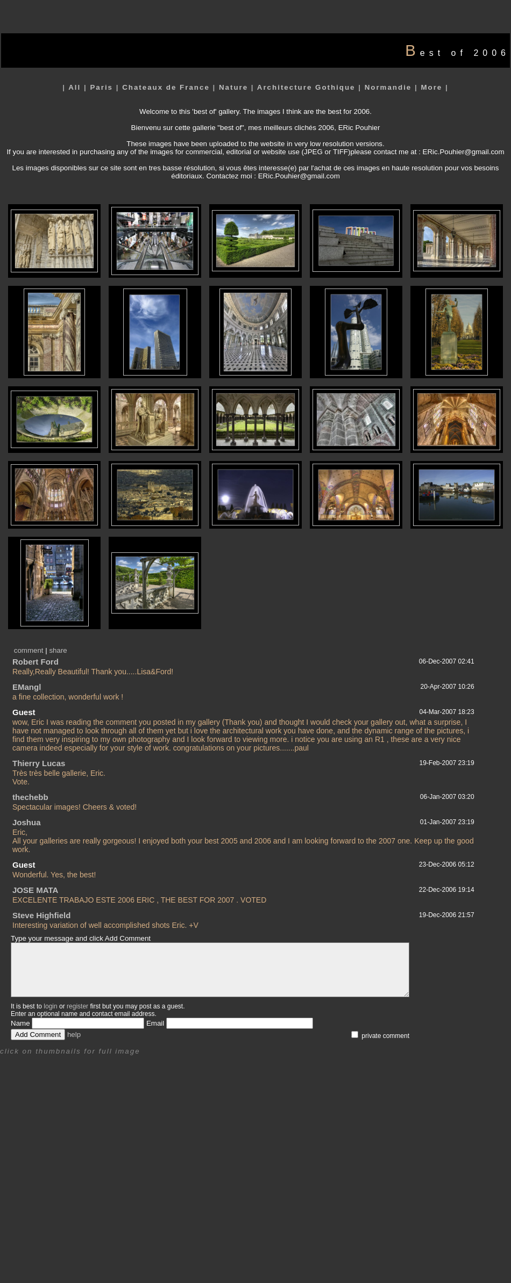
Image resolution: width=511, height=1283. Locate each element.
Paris (101, 87)
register (77, 1006)
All (74, 87)
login (50, 1006)
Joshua (26, 822)
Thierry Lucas (38, 763)
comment (29, 650)
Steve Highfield (41, 915)
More (431, 87)
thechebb (30, 797)
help (74, 1034)
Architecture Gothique (306, 87)
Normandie (388, 87)
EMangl (26, 686)
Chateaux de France (166, 87)
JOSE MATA (35, 890)
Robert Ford (35, 661)
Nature (233, 87)
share (58, 650)
